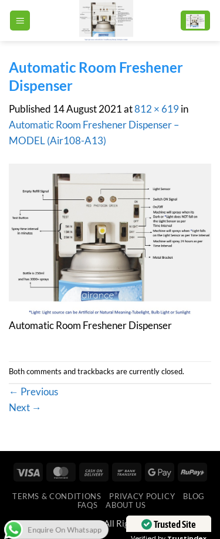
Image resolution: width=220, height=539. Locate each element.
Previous (33, 391)
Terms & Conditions (56, 496)
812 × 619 (156, 109)
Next (25, 407)
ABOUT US (125, 505)
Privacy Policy (142, 496)
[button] (20, 20)
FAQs (87, 505)
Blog (194, 496)
